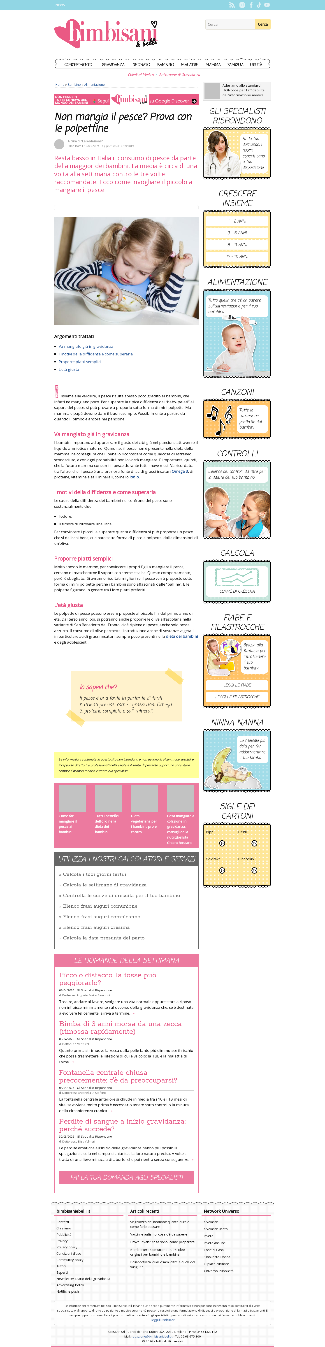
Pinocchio (246, 860)
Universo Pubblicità (219, 1270)
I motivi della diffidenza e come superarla (96, 354)
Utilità (256, 65)
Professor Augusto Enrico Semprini (86, 995)
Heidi (242, 833)
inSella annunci (214, 1242)
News (60, 5)
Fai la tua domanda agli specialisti (126, 1177)
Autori (61, 1266)
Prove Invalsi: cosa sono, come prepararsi (162, 1242)
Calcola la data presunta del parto (104, 938)
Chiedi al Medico (140, 75)
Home (60, 84)
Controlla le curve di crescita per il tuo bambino (121, 896)
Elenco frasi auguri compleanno (101, 917)
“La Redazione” (92, 141)
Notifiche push (67, 1291)
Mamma (213, 65)
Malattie (189, 65)
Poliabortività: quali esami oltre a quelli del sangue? (162, 1264)
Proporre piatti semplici (80, 361)
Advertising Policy (70, 1285)
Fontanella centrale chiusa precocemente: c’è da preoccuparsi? (118, 1076)
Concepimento (78, 65)
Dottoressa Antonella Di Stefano (84, 1093)
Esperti (62, 1272)
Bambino (165, 65)
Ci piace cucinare (216, 1263)
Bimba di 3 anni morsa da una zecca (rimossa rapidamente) (120, 1028)
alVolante (211, 1221)
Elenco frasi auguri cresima (96, 927)
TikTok (259, 5)
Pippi (210, 833)
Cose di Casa (214, 1249)
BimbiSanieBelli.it (106, 34)
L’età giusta (69, 369)
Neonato (141, 65)
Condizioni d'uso (68, 1253)
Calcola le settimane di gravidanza (105, 885)
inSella (208, 1235)
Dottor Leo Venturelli (76, 1044)
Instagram (242, 5)
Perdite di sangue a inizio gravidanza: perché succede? (122, 1125)
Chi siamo (63, 1228)
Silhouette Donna (217, 1256)
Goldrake (213, 860)
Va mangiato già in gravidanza (86, 346)
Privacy (62, 1240)
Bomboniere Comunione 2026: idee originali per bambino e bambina (157, 1252)
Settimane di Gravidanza (179, 75)
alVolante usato (216, 1228)
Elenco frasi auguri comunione (100, 906)
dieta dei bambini (182, 636)
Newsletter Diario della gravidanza (83, 1278)
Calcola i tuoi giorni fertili (94, 874)
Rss (232, 5)
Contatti (62, 1221)
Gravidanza (113, 65)
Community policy (70, 1259)
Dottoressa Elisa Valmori (78, 1141)
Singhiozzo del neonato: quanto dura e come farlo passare (159, 1224)
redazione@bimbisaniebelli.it (152, 1336)
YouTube (267, 5)
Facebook (251, 5)
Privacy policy (66, 1247)
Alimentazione (94, 84)
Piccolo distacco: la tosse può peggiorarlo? (107, 979)
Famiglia (236, 65)
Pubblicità (63, 1234)
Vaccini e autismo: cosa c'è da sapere (158, 1234)
